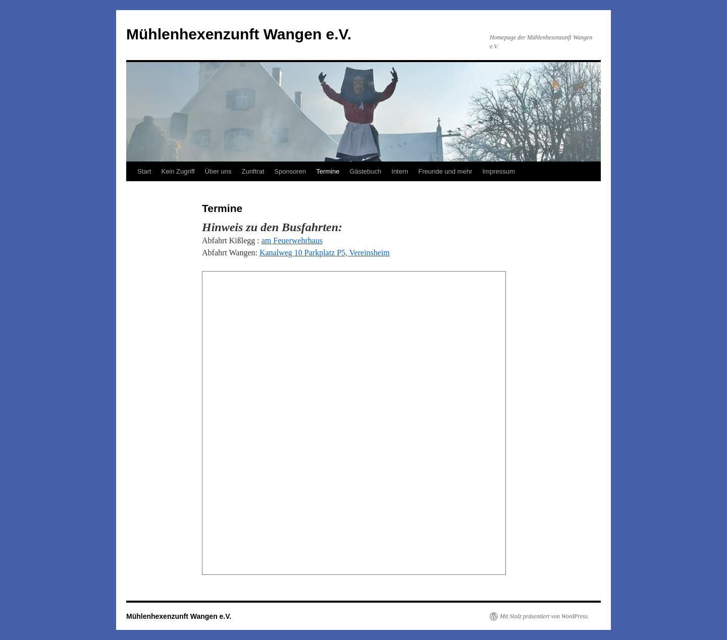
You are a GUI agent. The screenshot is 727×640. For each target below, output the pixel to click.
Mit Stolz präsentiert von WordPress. (544, 616)
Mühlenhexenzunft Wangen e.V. (238, 34)
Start (144, 171)
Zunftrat (252, 171)
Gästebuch (365, 171)
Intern (399, 171)
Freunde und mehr (446, 171)
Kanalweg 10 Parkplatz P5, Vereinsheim (324, 252)
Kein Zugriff (177, 171)
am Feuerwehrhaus (292, 240)
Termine (327, 171)
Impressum (498, 171)
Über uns (218, 171)
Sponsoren (290, 171)
